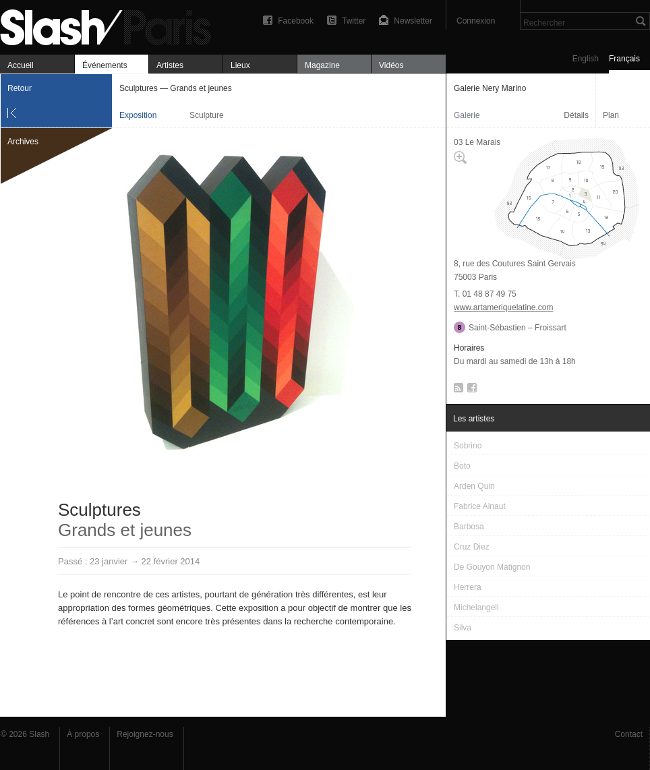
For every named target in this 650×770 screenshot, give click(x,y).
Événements (104, 65)
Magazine (322, 65)
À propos (83, 734)
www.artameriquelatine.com (503, 307)
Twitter (353, 21)
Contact (629, 734)
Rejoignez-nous (145, 734)
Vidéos (391, 65)
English (585, 58)
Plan (611, 115)
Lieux (240, 65)
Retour (19, 88)
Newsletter (413, 21)
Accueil (20, 65)
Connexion (475, 21)
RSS (456, 390)
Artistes (169, 65)
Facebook (296, 21)
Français (624, 58)
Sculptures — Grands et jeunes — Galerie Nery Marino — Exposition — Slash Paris (111, 25)
